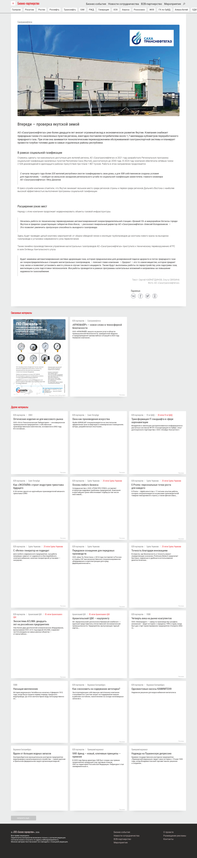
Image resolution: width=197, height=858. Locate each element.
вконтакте (133, 296)
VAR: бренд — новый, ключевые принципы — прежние (96, 755)
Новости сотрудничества (123, 4)
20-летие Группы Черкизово (112, 480)
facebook (140, 296)
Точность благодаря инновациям (149, 550)
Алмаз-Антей (181, 9)
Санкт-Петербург (93, 414)
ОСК (115, 9)
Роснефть (54, 9)
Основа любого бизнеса (85, 484)
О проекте (168, 832)
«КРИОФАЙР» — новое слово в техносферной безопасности (97, 326)
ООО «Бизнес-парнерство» (24, 832)
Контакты (168, 839)
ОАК (82, 9)
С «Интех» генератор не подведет (31, 550)
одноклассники (154, 296)
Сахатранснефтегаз (25, 22)
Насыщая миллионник (25, 688)
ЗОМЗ (30, 414)
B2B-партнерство (151, 4)
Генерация (103, 9)
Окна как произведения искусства (91, 419)
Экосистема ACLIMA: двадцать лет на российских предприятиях (31, 623)
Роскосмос (139, 9)
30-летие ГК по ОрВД (165, 414)
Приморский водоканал (95, 749)
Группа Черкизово (93, 480)
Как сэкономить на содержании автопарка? (96, 688)
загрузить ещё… (23, 818)
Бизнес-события (96, 4)
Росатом (29, 9)
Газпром (16, 9)
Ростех (41, 9)
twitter (147, 296)
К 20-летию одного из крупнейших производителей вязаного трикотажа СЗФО (39, 492)
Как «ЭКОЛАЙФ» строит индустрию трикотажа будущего (38, 486)
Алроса (125, 9)
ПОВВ (148, 614)
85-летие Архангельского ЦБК (99, 614)
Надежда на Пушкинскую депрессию (151, 753)
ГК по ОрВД (164, 9)
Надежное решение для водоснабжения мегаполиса (153, 692)
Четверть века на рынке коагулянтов (151, 618)
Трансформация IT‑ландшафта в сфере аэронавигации (152, 420)
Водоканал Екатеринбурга (96, 684)
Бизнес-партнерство (28, 3)
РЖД (91, 9)
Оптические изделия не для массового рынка (38, 419)
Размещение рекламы (174, 835)
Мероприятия (172, 4)
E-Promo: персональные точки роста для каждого (151, 486)
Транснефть (70, 9)
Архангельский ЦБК (35, 614)
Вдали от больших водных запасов (32, 753)
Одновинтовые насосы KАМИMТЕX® (151, 688)
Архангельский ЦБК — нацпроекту (90, 618)
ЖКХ (151, 9)
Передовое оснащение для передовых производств (93, 552)
